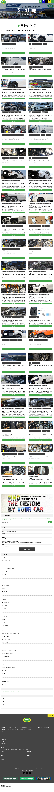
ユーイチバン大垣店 (22, 753)
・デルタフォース (4, 644)
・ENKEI (3, 577)
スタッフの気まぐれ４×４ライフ (6, 519)
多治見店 (16, 753)
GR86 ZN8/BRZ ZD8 (5, 518)
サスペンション (47, 727)
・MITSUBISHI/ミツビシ (5, 594)
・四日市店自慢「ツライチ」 (6, 681)
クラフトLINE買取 (15, 766)
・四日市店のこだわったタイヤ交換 (7, 678)
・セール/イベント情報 (5, 642)
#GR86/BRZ (4, 691)
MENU (52, 1)
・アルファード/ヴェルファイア (6, 625)
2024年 (3, 704)
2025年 (3, 701)
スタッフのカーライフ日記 (46, 518)
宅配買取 (24, 766)
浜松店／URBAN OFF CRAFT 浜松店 (7, 760)
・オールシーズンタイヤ (5, 630)
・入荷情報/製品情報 (5, 676)
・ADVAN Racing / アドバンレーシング (8, 568)
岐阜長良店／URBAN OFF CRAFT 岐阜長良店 (8, 753)
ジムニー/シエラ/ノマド (12, 518)
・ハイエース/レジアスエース (6, 647)
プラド (29, 518)
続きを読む (13, 75)
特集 (1, 736)
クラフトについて (3, 739)
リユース (2, 738)
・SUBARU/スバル (4, 605)
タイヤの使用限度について (12, 729)
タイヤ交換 (9, 727)
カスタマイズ (3, 729)
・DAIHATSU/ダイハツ (5, 574)
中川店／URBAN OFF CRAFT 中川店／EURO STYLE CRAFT (10, 749)
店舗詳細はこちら (27, 549)
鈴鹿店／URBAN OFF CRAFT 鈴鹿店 (10, 757)
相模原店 (32, 753)
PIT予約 (28, 766)
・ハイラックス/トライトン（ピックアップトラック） (9, 650)
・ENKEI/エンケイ (4, 579)
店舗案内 (49, 1)
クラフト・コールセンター (38, 766)
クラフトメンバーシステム (21, 768)
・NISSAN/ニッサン (4, 596)
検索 (50, 522)
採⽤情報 (40, 764)
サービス (9, 726)
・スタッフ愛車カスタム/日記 (6, 639)
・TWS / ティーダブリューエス (6, 613)
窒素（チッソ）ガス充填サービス (21, 729)
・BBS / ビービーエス (5, 571)
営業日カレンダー (28, 768)
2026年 (3, 698)
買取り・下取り (3, 727)
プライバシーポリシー (24, 770)
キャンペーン (3, 734)
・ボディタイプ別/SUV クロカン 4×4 (7, 653)
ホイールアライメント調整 (21, 727)
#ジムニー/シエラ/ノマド (10, 691)
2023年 (3, 707)
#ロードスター (17, 691)
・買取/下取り (4, 684)
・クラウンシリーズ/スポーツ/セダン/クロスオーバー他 (10, 633)
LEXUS (31, 518)
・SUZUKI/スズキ (4, 608)
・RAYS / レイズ (4, 599)
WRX (41, 518)
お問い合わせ (35, 768)
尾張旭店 (27, 749)
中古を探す (2, 731)
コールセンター (46, 2)
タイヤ (39, 727)
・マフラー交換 (4, 664)
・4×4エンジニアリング (5, 563)
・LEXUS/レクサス (4, 588)
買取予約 (32, 766)
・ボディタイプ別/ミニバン (6, 659)
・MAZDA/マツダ (4, 591)
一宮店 (23, 749)
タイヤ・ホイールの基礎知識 (41, 726)
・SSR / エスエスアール (5, 602)
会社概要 (36, 764)
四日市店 (3, 757)
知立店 (20, 749)
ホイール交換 (14, 727)
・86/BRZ (3, 565)
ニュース (2, 732)
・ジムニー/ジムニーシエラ (6, 636)
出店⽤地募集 (40, 768)
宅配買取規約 (31, 770)
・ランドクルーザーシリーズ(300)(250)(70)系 (9, 667)
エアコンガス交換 (29, 729)
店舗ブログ (4, 19)
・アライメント (4, 622)
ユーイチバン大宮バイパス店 (32, 757)
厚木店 (29, 753)
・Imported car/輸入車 (5, 585)
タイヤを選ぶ (3, 726)
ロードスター (35, 518)
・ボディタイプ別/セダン (5, 656)
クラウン (38, 518)
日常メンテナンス (28, 727)
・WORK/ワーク (4, 619)
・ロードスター (4, 557)
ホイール (42, 727)
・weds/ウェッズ (4, 616)
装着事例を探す (40, 2)
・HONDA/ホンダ (4, 582)
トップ (1, 19)
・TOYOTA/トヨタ (4, 611)
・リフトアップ (4, 670)
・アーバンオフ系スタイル (5, 628)
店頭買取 (20, 766)
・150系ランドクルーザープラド (6, 560)
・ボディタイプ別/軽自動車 (6, 661)
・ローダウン (3, 673)
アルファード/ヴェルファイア (20, 518)
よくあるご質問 (15, 768)
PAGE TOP (51, 715)
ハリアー (26, 518)
